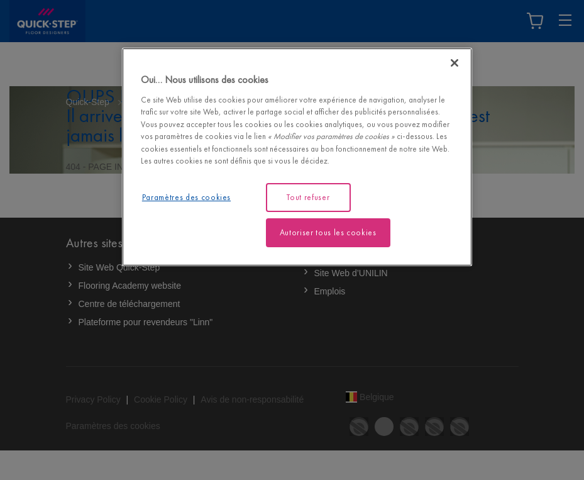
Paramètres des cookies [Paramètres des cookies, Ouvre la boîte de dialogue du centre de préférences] (186, 197)
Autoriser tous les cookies (328, 232)
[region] (297, 157)
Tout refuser (308, 197)
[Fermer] (454, 63)
